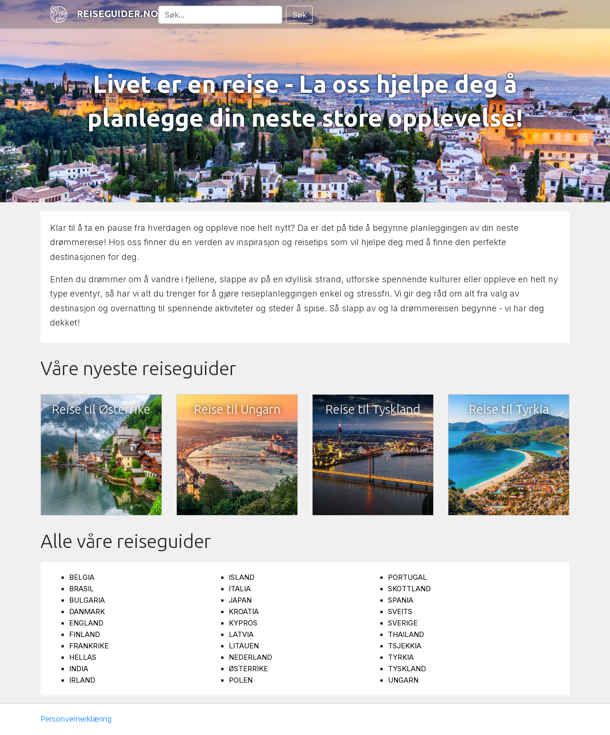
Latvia (241, 634)
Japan (240, 600)
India (78, 668)
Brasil (81, 588)
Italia (240, 588)
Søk (299, 15)
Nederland (250, 657)
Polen (241, 680)
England (86, 622)
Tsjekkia (404, 645)
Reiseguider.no (103, 14)
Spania (400, 600)
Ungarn (403, 680)
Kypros (243, 622)
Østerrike (248, 668)
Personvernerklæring (76, 719)
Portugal (407, 577)
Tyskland (407, 668)
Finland (84, 634)
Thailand (406, 634)
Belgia (81, 577)
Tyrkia (401, 657)
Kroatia (244, 611)
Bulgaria (87, 600)
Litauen (244, 645)
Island (241, 577)
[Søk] (220, 15)
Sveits (400, 611)
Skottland (409, 588)
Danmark (87, 611)
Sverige (402, 622)
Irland (82, 680)
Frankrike (89, 645)
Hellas (82, 657)
